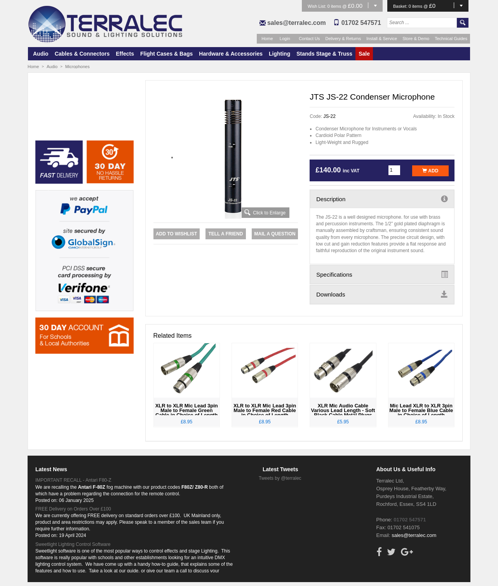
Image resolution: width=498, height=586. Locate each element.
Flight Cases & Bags (166, 54)
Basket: (401, 6)
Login (285, 38)
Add (430, 171)
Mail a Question (274, 234)
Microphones (77, 66)
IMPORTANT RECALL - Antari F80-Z (73, 480)
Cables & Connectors (82, 54)
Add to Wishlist (176, 234)
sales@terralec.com (296, 22)
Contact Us (309, 38)
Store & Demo (415, 38)
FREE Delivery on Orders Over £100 (73, 509)
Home (267, 38)
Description (382, 198)
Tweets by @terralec (280, 478)
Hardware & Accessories (231, 54)
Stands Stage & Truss (324, 54)
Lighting (279, 54)
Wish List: (317, 6)
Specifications (382, 274)
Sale (364, 54)
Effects (125, 54)
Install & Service (381, 38)
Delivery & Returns (343, 38)
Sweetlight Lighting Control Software (72, 544)
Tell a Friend (225, 234)
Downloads (382, 294)
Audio (41, 54)
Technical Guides (451, 38)
